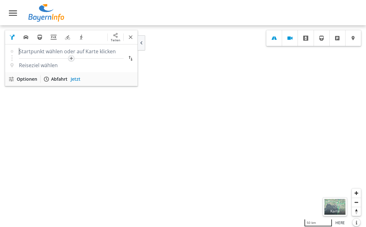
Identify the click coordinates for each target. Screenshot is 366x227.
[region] (183, 126)
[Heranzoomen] (356, 193)
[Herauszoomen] (356, 202)
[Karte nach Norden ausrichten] (356, 211)
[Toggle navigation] (13, 13)
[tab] (274, 38)
